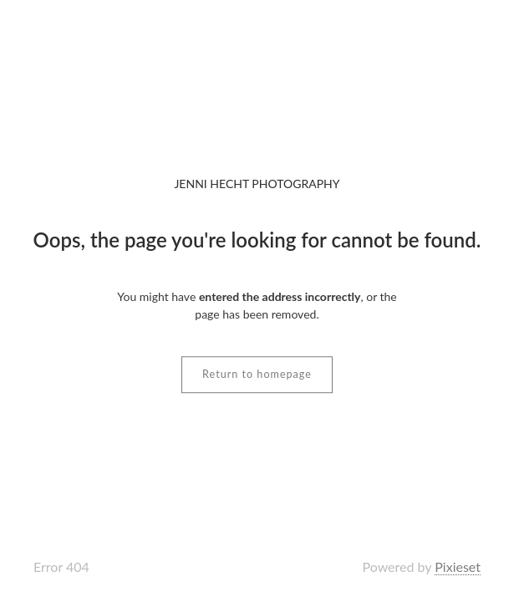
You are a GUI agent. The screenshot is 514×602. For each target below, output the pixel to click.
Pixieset (458, 566)
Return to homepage (257, 374)
